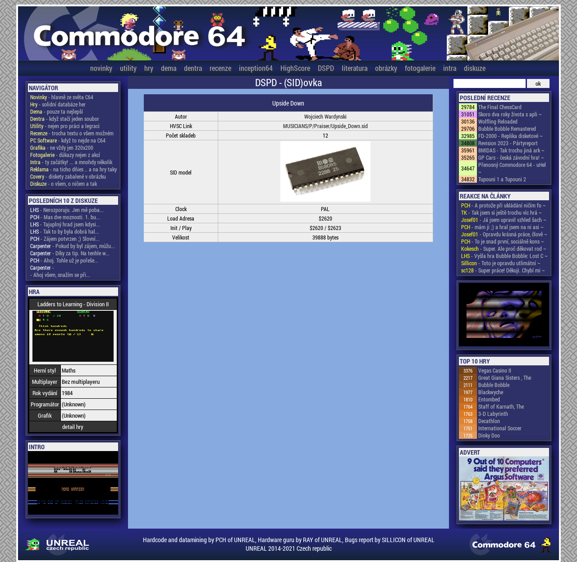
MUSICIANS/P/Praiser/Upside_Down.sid (325, 125)
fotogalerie (420, 68)
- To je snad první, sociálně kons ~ (502, 241)
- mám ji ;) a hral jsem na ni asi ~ (502, 226)
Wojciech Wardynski (325, 116)
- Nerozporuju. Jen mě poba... (67, 209)
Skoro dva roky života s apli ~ (510, 114)
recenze (220, 68)
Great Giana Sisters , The (504, 377)
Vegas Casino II (494, 370)
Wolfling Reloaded (497, 121)
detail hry (72, 427)
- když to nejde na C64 (67, 140)
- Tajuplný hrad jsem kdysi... (65, 224)
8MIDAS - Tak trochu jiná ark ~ (511, 150)
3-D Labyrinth (493, 413)
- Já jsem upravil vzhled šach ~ (503, 219)
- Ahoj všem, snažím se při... (60, 274)
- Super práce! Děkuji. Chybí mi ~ (503, 270)
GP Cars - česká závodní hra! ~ (511, 157)
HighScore (295, 68)
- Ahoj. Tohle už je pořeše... (64, 260)
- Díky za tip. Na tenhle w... (70, 253)
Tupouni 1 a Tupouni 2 (502, 179)
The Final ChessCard (500, 107)
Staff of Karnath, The (501, 406)
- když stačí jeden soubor (64, 118)
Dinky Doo (489, 435)
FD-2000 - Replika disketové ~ (510, 135)
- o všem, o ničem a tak (63, 183)
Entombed (489, 399)
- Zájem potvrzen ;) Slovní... (65, 238)
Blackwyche (490, 392)
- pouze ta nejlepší (56, 111)
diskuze (474, 68)
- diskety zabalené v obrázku (68, 176)
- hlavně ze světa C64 (61, 97)
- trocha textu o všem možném (72, 133)
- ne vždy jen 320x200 (61, 147)
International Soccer (500, 428)
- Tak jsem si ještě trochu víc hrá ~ (501, 212)
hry (148, 68)
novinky (101, 68)
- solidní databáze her (58, 104)
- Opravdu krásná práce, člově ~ (504, 234)
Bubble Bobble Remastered (507, 128)
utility (128, 68)
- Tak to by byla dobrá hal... (64, 231)
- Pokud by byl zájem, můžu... (72, 245)
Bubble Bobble (493, 384)
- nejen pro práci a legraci (65, 125)
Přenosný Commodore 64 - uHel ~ (512, 168)
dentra (193, 68)
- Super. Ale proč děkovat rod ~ (503, 248)
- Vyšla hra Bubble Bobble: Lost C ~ (504, 255)
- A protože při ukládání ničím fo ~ (503, 205)
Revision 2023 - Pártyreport (508, 143)
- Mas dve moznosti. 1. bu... (65, 217)
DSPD (326, 68)
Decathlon (489, 420)
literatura (354, 68)
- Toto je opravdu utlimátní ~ (500, 263)
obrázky (386, 68)
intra (449, 68)
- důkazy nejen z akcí (65, 154)
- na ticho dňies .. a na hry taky (73, 169)
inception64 (256, 68)
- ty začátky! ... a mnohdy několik (71, 162)
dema (168, 68)
